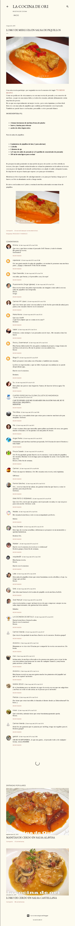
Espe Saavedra (18, 273)
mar (14, 656)
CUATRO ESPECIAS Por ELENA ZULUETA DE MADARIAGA (35, 396)
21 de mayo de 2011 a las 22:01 (33, 684)
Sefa (14, 589)
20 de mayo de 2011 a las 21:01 (29, 544)
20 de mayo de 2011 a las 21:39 (31, 557)
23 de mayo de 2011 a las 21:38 (28, 736)
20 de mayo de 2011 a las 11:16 (34, 273)
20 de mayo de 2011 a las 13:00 (32, 314)
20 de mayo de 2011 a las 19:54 (28, 511)
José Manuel (17, 600)
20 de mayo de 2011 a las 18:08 (29, 468)
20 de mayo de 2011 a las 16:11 (25, 425)
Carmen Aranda (18, 632)
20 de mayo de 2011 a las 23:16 (26, 589)
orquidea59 (17, 557)
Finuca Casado (18, 451)
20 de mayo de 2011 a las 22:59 (26, 574)
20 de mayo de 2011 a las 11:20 (45, 284)
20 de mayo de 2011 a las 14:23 (23, 397)
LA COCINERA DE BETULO (23, 617)
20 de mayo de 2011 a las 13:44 (27, 329)
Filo (14, 425)
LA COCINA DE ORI (30, 6)
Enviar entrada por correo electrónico (26, 230)
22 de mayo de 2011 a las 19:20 (27, 710)
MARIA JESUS (18, 684)
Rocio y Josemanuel (20, 343)
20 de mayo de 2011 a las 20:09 (33, 527)
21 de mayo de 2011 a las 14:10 (26, 656)
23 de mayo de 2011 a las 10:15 (34, 723)
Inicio (16, 15)
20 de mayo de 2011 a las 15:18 (30, 412)
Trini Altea (16, 412)
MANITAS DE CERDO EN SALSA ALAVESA (30, 837)
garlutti (15, 736)
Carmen (16, 468)
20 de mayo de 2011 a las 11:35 (36, 301)
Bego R (16, 358)
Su (14, 382)
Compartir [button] (9, 230)
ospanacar (16, 260)
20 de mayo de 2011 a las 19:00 (35, 483)
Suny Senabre (18, 527)
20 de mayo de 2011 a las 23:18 (32, 600)
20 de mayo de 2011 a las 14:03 (25, 382)
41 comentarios (19, 841)
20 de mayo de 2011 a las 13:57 (28, 358)
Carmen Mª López (20, 301)
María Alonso (17, 314)
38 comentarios (19, 902)
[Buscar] (67, 6)
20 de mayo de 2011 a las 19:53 (41, 498)
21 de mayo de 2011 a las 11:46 (29, 643)
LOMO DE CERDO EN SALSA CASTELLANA (31, 898)
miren (15, 710)
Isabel (15, 329)
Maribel (16, 544)
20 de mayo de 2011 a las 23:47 (34, 632)
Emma (15, 245)
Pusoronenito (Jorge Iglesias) (24, 284)
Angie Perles (17, 438)
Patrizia (15, 697)
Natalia (15, 512)
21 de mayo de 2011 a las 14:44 (30, 671)
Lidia (14, 574)
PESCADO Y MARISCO (20, 233)
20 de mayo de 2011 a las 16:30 (32, 438)
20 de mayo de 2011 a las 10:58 (30, 260)
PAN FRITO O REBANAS (22, 499)
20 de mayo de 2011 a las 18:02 (34, 451)
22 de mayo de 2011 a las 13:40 (28, 697)
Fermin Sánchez (19, 483)
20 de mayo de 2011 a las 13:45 (38, 342)
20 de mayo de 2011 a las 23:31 (44, 617)
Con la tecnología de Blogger (37, 915)
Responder (17, 256)
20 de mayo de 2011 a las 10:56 (28, 245)
